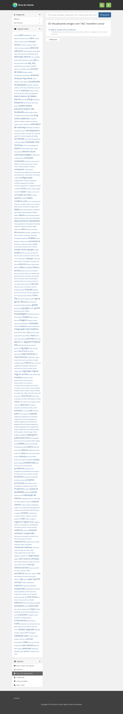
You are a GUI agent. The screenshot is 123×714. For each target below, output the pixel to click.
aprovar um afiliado (20, 69)
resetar (37, 542)
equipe (30, 249)
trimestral (23, 624)
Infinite (16, 326)
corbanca (29, 192)
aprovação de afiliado (29, 66)
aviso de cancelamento (27, 88)
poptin (38, 453)
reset (33, 542)
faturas (34, 283)
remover (32, 530)
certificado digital (19, 142)
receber (24, 512)
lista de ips (27, 345)
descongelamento (19, 224)
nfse (36, 393)
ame (32, 57)
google (25, 308)
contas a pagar (35, 189)
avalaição (35, 85)
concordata (36, 175)
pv (37, 488)
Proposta (18, 488)
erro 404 (32, 253)
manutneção (31, 357)
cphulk (23, 198)
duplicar (16, 241)
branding (17, 115)
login (26, 348)
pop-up (33, 453)
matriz (33, 363)
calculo (21, 124)
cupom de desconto (24, 207)
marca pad (25, 360)
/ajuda (16, 35)
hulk (31, 317)
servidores (19, 573)
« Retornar (53, 39)
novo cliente (23, 402)
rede (22, 518)
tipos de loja (18, 609)
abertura (17, 38)
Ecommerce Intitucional (21, 244)
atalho (31, 72)
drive (38, 238)
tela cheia (32, 596)
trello (17, 623)
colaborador (36, 155)
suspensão (19, 588)
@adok (28, 35)
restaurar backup (23, 547)
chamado (29, 142)
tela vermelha (30, 600)
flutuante (35, 290)
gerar (37, 298)
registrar (33, 519)
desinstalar (37, 224)
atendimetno (26, 75)
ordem (35, 408)
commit (35, 164)
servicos (25, 567)
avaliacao (17, 88)
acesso (17, 44)
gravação (17, 311)
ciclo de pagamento (32, 145)
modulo (18, 377)
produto (35, 474)
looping (30, 353)
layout (17, 341)
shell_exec (28, 574)
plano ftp (36, 447)
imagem (23, 320)
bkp (25, 100)
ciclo (24, 145)
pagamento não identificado (28, 422)
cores (37, 192)
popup (22, 456)
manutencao (20, 357)
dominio (21, 232)
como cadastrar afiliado (21, 167)
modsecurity (36, 374)
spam (25, 579)
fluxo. (24, 293)
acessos (21, 48)
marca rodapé (33, 360)
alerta (16, 54)
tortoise (38, 609)
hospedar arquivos (33, 314)
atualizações (20, 84)
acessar (32, 41)
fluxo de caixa (18, 293)
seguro (16, 559)
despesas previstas (20, 226)
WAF (15, 649)
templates (19, 605)
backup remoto (34, 91)
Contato (17, 698)
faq (26, 268)
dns (16, 232)
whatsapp (17, 651)
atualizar (29, 85)
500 (24, 35)
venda (36, 636)
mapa (37, 357)
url (26, 632)
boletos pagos (28, 112)
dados (17, 209)
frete (35, 295)
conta (23, 188)
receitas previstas (19, 516)
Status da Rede (20, 681)
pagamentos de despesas (27, 429)
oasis (15, 405)
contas (29, 189)
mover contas (29, 388)
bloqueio (18, 102)
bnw (24, 103)
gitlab (35, 304)
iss (29, 336)
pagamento (17, 417)
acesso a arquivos (26, 45)
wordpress (33, 651)
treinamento (20, 620)
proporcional (33, 486)
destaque (29, 226)
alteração (18, 56)
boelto (16, 106)
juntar (36, 339)
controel (16, 192)
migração (26, 371)
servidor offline (25, 571)
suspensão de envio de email (27, 592)
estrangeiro (26, 261)
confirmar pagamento (30, 181)
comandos (19, 161)
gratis (37, 308)
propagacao (18, 486)
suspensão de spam (20, 594)
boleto (22, 105)
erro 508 (36, 256)
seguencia (17, 556)
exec (37, 261)
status (24, 582)
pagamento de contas (21, 419)
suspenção (26, 586)
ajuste (38, 51)
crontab (22, 204)
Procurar (104, 14)
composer (19, 169)
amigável (37, 57)
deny (38, 218)
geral (32, 299)
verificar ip (23, 639)
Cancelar (17, 133)
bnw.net (28, 103)
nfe (30, 393)
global (16, 308)
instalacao (23, 326)
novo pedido (31, 402)
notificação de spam (20, 399)
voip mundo (35, 642)
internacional (18, 332)
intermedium (32, 329)
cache (17, 118)
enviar (17, 249)
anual (15, 60)
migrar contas (21, 374)
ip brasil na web (34, 332)
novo (16, 401)
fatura (29, 267)
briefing (31, 115)
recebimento (33, 513)
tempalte (37, 603)
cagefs (16, 124)
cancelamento (33, 130)
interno (25, 332)
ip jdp (16, 336)
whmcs (26, 651)
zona (15, 654)
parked (28, 441)
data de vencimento (27, 210)
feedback (17, 290)
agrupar (29, 51)
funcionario (21, 299)
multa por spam (29, 391)
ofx (19, 405)
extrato (33, 264)
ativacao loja (20, 78)
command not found (26, 164)
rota (24, 550)
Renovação (17, 536)
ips (23, 336)
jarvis (19, 339)
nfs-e (32, 393)
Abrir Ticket (19, 685)
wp (38, 651)
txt (25, 627)
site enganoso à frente (21, 576)
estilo (15, 261)
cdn (33, 133)
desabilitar (34, 220)
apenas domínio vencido (25, 60)
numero (38, 402)
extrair (29, 264)
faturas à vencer (19, 287)
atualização (34, 81)
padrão (33, 413)
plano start (17, 450)
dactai (37, 207)
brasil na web (24, 115)
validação (18, 635)
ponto (37, 450)
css (34, 204)
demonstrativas (30, 215)
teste (26, 606)
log (22, 348)
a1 (31, 35)
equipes (36, 250)
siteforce (17, 579)
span (30, 579)
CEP (19, 136)
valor (26, 635)
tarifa (15, 597)
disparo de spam (32, 229)
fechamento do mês (30, 287)
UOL (32, 627)
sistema (34, 574)
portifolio (33, 456)
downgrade (17, 238)
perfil (26, 444)
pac (31, 410)
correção (18, 194)
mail (36, 354)
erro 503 (25, 256)
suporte (18, 585)
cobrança (18, 154)
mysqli (18, 393)
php (21, 447)
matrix (27, 362)
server (38, 562)
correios (27, 194)
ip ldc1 (20, 336)
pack (16, 413)
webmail (27, 648)
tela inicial (22, 600)
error (15, 259)
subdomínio (30, 582)
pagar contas (33, 432)
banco (17, 96)
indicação (33, 323)
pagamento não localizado (22, 424)
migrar (35, 371)
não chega (24, 393)
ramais (16, 495)
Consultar (17, 189)
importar (17, 323)
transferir (23, 614)
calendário (26, 124)
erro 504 (30, 256)
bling (29, 99)
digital (34, 226)
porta (28, 456)
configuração (26, 177)
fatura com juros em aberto (29, 271)
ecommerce (34, 241)
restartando (28, 544)
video (25, 642)
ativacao (35, 75)
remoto (25, 530)
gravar (22, 311)
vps (24, 645)
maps (16, 360)
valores (31, 636)
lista (22, 345)
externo (22, 264)
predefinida (29, 462)
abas (34, 35)
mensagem (25, 366)
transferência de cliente (21, 612)
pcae (15, 444)
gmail (20, 308)
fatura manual (29, 279)
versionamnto (18, 642)
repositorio (19, 541)
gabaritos (28, 299)
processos (17, 474)
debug (24, 212)
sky (21, 579)
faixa (37, 264)
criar (25, 201)
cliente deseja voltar (27, 149)
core (34, 192)
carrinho (22, 133)
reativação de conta (27, 498)
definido (34, 212)
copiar (23, 191)
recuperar (28, 516)
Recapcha (36, 510)
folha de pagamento (33, 293)
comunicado (28, 175)
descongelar (29, 224)
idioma (16, 320)
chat (37, 142)
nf (28, 393)
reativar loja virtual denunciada (23, 510)
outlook (18, 410)
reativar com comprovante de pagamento (27, 508)
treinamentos (31, 621)
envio (23, 249)
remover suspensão (24, 533)
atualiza (26, 82)
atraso (21, 82)
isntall (26, 336)
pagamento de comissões (29, 417)
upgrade (30, 629)
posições (22, 460)
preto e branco (18, 466)
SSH (38, 579)
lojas (24, 353)
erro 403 (27, 253)
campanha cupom (19, 131)
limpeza (36, 341)
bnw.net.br (35, 103)
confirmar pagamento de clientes (24, 183)
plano (30, 446)
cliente (17, 148)
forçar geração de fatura (24, 296)
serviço (25, 565)
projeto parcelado (19, 480)
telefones (26, 603)
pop (23, 453)
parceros (23, 441)
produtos (19, 476)
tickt (36, 605)
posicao (16, 460)
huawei (25, 316)
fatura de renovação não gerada (29, 276)
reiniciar (23, 527)
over (23, 411)
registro (18, 521)
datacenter (36, 210)
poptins (16, 456)
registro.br (28, 521)
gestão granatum (26, 305)
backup (25, 90)
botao (35, 112)
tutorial (20, 627)
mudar (22, 391)
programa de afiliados (31, 477)
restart (22, 544)
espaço (29, 258)
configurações (18, 181)
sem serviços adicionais (21, 562)
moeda (30, 378)
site (38, 573)
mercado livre (18, 368)
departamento (21, 220)
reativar (28, 502)
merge (25, 368)
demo (22, 215)
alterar (27, 56)
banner (18, 99)
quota (34, 491)
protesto (26, 489)
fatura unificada (26, 284)
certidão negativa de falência (29, 136)
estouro (20, 261)
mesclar (29, 368)
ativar (30, 78)
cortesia (34, 195)
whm (22, 651)
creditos (18, 201)
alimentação (31, 54)
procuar (23, 474)
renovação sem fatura (25, 539)
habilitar (27, 311)
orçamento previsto (26, 408)
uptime (22, 633)
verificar (16, 639)
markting (17, 363)
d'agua (32, 207)
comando (28, 157)
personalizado (33, 444)
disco (23, 229)
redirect (27, 519)
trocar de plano (31, 624)
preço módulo (18, 463)
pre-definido (29, 460)
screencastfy (18, 553)
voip (30, 642)
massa (22, 363)
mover (23, 388)
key (40, 339)
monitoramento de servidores (23, 383)
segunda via (24, 556)
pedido (21, 443)
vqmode (36, 645)
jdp (22, 339)
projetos (30, 479)
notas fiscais (35, 396)
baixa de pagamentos (31, 93)
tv (23, 627)
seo (34, 562)
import (35, 320)
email (35, 244)
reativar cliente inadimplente (30, 505)
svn (28, 594)
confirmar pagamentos (21, 186)
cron (29, 201)
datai (15, 212)
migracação (17, 371)
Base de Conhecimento (23, 673)
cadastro (22, 121)
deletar (16, 215)
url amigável (31, 633)
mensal (31, 366)
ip (28, 332)
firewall (28, 289)
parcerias (17, 441)
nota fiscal (26, 395)
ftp (15, 298)
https (20, 317)
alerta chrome (22, 54)
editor (30, 244)
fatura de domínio (19, 273)
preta (37, 463)
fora (15, 296)
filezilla (22, 290)
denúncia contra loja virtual (28, 218)
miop (30, 374)
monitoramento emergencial (23, 385)
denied (37, 215)
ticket (31, 605)
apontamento (18, 66)
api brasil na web (22, 63)
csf (32, 204)
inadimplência (24, 323)
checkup (18, 145)
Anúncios (18, 670)
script (24, 553)
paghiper (17, 435)
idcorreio (35, 317)
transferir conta (33, 615)
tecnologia (21, 597)
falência (16, 268)
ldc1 (22, 342)
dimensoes (17, 229)
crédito (29, 198)
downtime (25, 238)
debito (20, 212)
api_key (31, 63)
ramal (20, 495)
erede (17, 252)
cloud (32, 151)
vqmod (29, 645)
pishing (25, 447)
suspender (33, 586)
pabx (27, 411)
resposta (17, 544)
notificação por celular (34, 399)
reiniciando (17, 527)
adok (25, 51)
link (16, 344)
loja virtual (22, 351)
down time (34, 235)
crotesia (28, 204)
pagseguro (31, 434)
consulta (38, 186)
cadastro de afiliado (31, 121)
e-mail (26, 241)
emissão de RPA (27, 247)
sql (34, 579)
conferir (16, 178)
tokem (24, 609)
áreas (28, 69)
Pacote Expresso (24, 414)
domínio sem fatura (24, 235)
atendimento (18, 75)
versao (29, 638)
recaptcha (17, 513)
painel (17, 437)
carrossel (28, 133)
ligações (28, 341)
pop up (28, 453)
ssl (15, 582)
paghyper (23, 435)
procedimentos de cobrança (30, 471)
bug (36, 115)
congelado (32, 186)
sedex (33, 553)
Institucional (35, 326)
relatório (18, 530)
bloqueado (36, 100)
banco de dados (29, 96)
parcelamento (35, 438)
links (19, 345)
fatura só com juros (26, 281)
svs (30, 594)
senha (31, 562)
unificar (28, 627)
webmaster (34, 649)
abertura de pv (24, 38)
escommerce (22, 259)
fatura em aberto (19, 279)
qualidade (19, 491)
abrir (31, 38)
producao (29, 474)
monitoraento (18, 380)
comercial (28, 161)
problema (19, 468)
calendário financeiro (33, 128)
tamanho (34, 594)
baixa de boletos (19, 93)
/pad (20, 35)
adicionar (18, 51)
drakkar (32, 238)
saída (31, 550)
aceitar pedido (23, 42)
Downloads (19, 677)
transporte (17, 618)
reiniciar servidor (32, 527)
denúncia (17, 218)
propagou (25, 486)
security (28, 553)
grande (31, 308)
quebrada (27, 492)
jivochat (30, 338)
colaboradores (18, 158)
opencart (24, 404)
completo (32, 167)
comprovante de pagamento (23, 172)
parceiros (25, 437)
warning (19, 649)
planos (24, 449)
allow (36, 54)
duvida (22, 241)
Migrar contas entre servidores (78, 32)
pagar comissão (23, 432)
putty (32, 488)
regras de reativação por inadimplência (26, 525)
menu (35, 366)
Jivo (25, 339)
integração (19, 329)
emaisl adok (18, 247)
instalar (29, 326)
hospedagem (20, 313)
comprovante (29, 170)
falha (21, 267)
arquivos (25, 72)
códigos (28, 154)
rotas (28, 550)
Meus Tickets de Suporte (24, 666)
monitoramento (28, 380)
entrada (34, 247)
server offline (18, 565)
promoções (28, 483)
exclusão (33, 261)
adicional (34, 47)
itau (33, 335)
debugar (29, 212)
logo (30, 348)
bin (23, 100)
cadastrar (25, 118)
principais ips (28, 466)
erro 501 (19, 256)
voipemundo (18, 645)
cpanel (17, 198)
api (34, 59)
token (28, 609)
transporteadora (26, 618)
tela (26, 597)
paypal (38, 441)
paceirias (36, 411)
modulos (25, 378)
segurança (33, 555)
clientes (25, 151)
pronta (35, 483)
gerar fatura (20, 301)
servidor (32, 568)
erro (22, 253)
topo (32, 609)
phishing (16, 447)
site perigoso (32, 576)
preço (36, 459)
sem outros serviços (29, 558)
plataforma (31, 450)
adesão (27, 48)
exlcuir (16, 264)
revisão (21, 550)
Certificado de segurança (32, 139)
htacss (16, 317)
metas (34, 368)
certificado (19, 138)
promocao (19, 483)
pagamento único (25, 427)
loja (34, 348)
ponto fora (17, 453)
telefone (18, 602)
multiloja (37, 391)
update (21, 629)
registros (37, 522)
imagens (30, 320)
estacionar (37, 259)
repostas (28, 542)
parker (33, 441)
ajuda (34, 51)
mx (15, 393)
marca (20, 360)
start (19, 582)
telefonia (31, 603)
